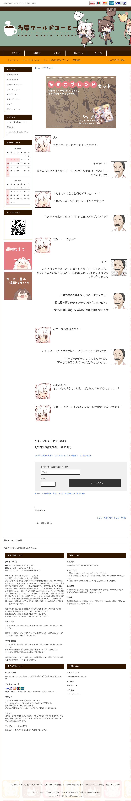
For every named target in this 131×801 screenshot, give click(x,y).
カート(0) (96, 53)
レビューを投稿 (120, 518)
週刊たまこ (11, 127)
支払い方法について (18, 785)
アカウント (14, 53)
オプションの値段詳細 (43, 493)
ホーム (37, 68)
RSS (112, 785)
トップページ (11, 60)
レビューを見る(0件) (104, 518)
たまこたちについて (29, 60)
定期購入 (75, 60)
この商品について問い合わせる (66, 456)
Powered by (65, 796)
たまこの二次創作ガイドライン (17, 133)
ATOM (118, 785)
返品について (58, 493)
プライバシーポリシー (84, 785)
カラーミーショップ (38, 792)
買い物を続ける (85, 456)
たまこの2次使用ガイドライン (55, 60)
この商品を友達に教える (44, 456)
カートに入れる (94, 482)
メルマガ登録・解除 (116, 60)
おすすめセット (47, 68)
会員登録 (34, 53)
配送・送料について (34, 785)
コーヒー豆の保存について (17, 122)
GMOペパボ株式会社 (75, 792)
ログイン (55, 53)
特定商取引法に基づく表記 (75, 493)
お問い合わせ (75, 53)
